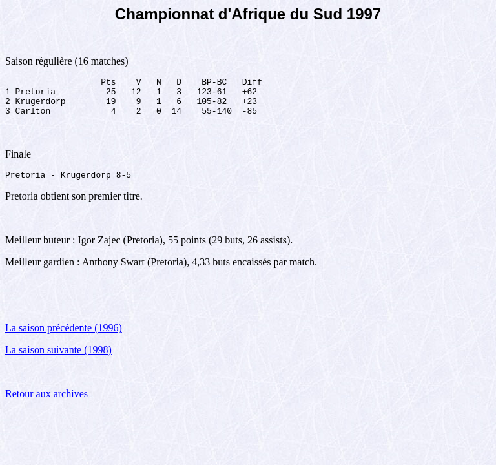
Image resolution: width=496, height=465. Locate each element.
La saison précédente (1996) (63, 337)
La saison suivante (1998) (58, 359)
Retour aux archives (46, 403)
